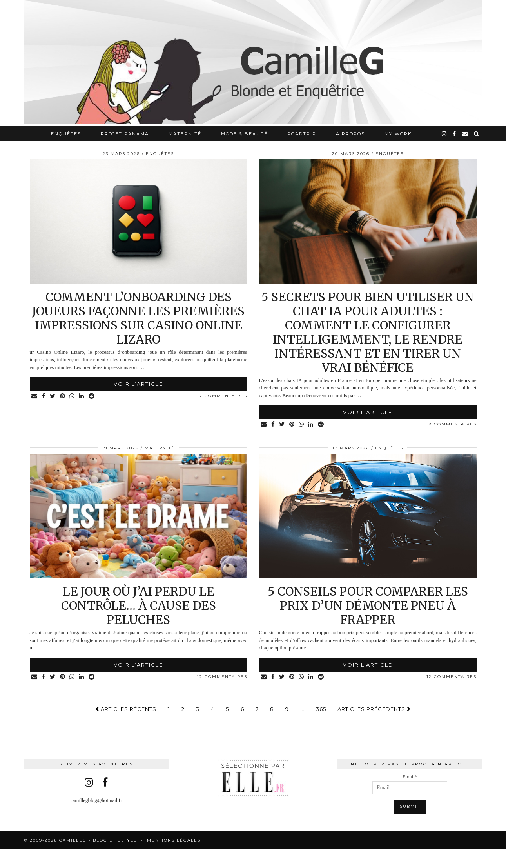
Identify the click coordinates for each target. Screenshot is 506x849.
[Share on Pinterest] (64, 396)
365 (321, 709)
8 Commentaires (453, 424)
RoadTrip (301, 133)
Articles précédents (374, 709)
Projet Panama (125, 133)
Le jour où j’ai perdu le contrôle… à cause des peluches (138, 605)
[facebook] (455, 133)
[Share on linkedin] (83, 396)
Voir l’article (138, 384)
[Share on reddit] (93, 396)
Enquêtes (66, 133)
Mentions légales (174, 840)
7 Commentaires (223, 395)
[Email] (465, 133)
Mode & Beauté (244, 133)
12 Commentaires (222, 676)
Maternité (185, 133)
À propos (350, 133)
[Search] (477, 133)
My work (398, 133)
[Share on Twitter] (54, 396)
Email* (409, 784)
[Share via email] (35, 396)
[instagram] (444, 133)
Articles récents (125, 709)
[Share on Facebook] (44, 396)
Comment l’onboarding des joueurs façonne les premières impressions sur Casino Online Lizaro (138, 318)
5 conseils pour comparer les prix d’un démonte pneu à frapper (368, 605)
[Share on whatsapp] (73, 396)
